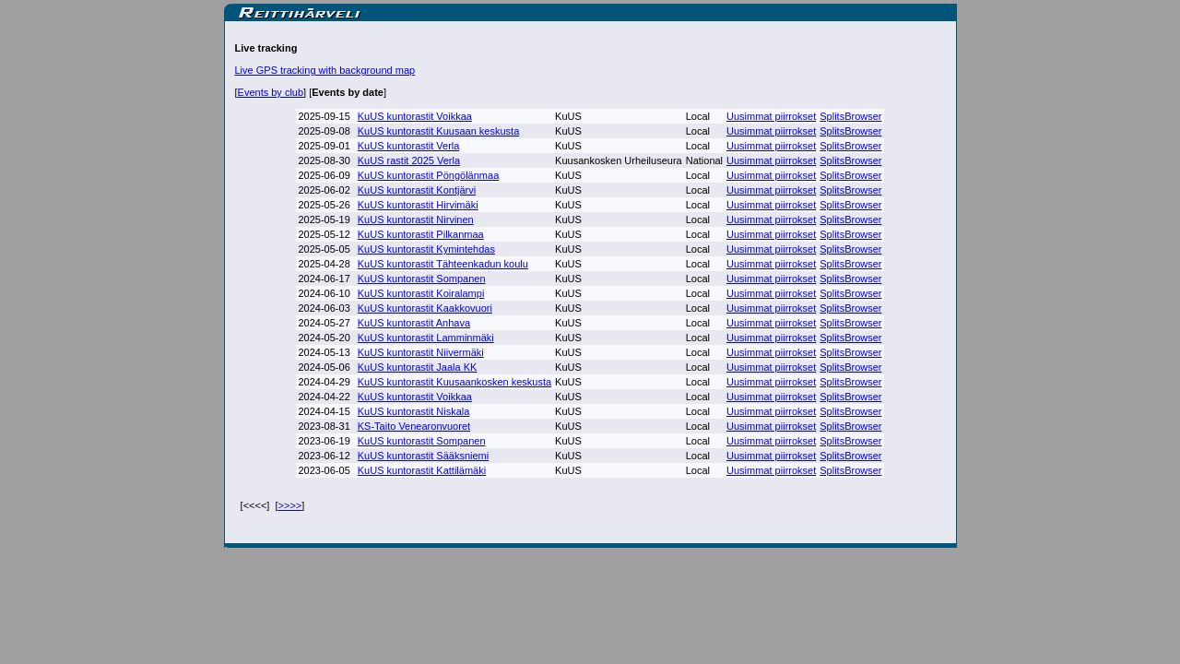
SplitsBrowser (850, 116)
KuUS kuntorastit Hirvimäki (418, 204)
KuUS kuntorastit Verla (409, 145)
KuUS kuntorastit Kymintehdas (426, 249)
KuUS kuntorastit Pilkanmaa (421, 234)
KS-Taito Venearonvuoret (414, 426)
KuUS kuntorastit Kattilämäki (422, 470)
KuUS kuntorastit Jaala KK (418, 367)
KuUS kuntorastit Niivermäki (421, 352)
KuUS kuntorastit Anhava (414, 322)
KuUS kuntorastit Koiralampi (421, 293)
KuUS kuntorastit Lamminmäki (426, 337)
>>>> (290, 505)
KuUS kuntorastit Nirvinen (416, 219)
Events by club (271, 92)
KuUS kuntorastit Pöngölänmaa (428, 175)
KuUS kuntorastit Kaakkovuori (425, 308)
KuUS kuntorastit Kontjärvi (417, 190)
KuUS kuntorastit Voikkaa (415, 116)
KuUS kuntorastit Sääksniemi (423, 455)
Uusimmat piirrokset (771, 116)
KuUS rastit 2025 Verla (409, 160)
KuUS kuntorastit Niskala (414, 411)
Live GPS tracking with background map (325, 70)
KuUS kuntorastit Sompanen (422, 278)
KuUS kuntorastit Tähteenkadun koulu (443, 263)
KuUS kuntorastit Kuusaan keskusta (438, 130)
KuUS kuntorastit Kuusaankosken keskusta (454, 381)
